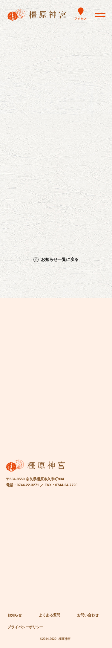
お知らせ (14, 615)
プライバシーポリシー (25, 627)
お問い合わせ (88, 615)
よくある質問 (49, 615)
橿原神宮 (64, 639)
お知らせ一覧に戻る (60, 259)
